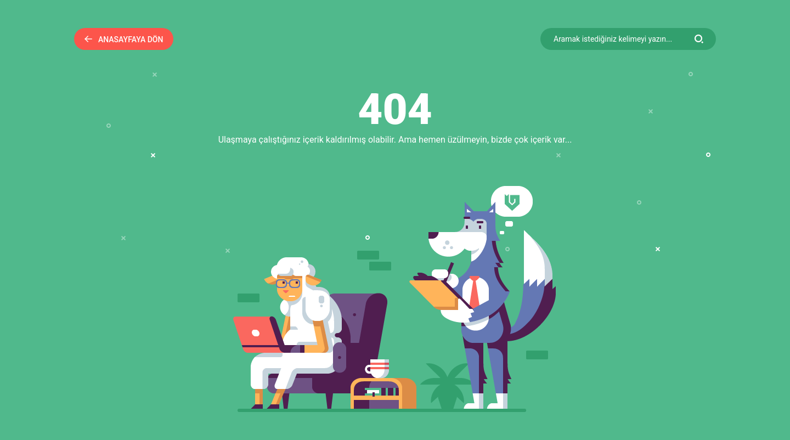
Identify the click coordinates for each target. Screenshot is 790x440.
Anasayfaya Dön (123, 39)
